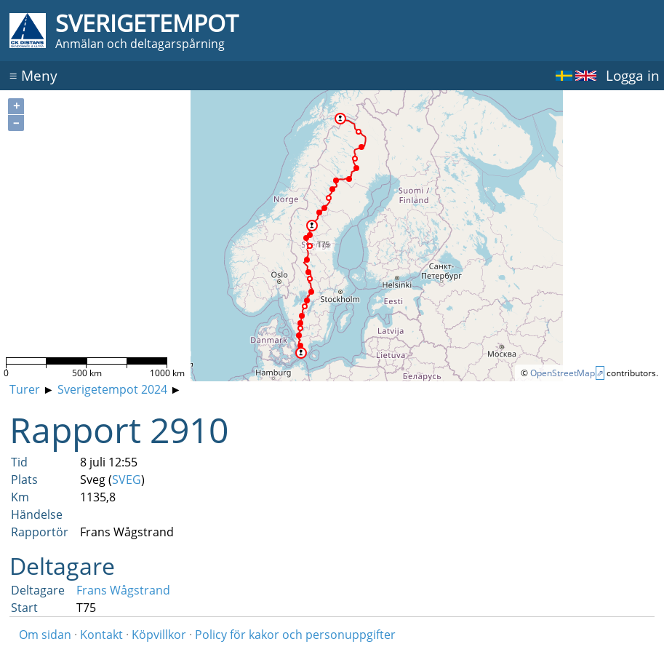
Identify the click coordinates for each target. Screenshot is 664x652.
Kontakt (101, 635)
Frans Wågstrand (123, 590)
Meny (33, 75)
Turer (24, 389)
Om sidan (45, 635)
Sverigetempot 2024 (112, 389)
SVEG (126, 480)
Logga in (633, 75)
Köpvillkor (159, 635)
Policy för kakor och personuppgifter (295, 635)
